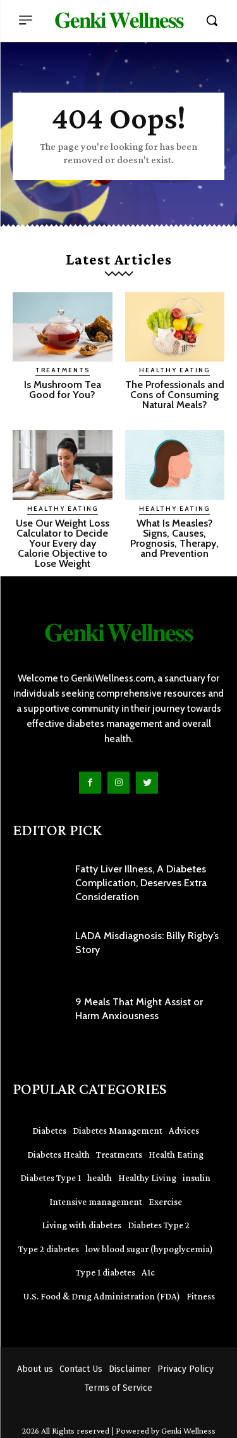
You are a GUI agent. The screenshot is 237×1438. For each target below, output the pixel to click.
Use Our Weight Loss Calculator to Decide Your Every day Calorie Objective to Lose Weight (62, 543)
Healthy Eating (174, 370)
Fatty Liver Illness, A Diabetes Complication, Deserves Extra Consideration (141, 883)
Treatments (62, 370)
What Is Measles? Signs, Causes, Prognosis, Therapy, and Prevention (174, 538)
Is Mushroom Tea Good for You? (62, 390)
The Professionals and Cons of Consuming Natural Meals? (174, 395)
